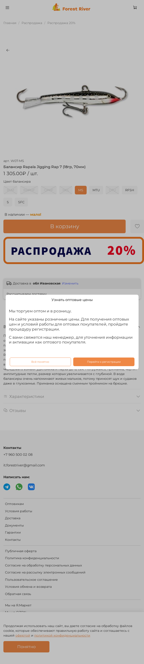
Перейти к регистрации (104, 361)
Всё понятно (40, 361)
